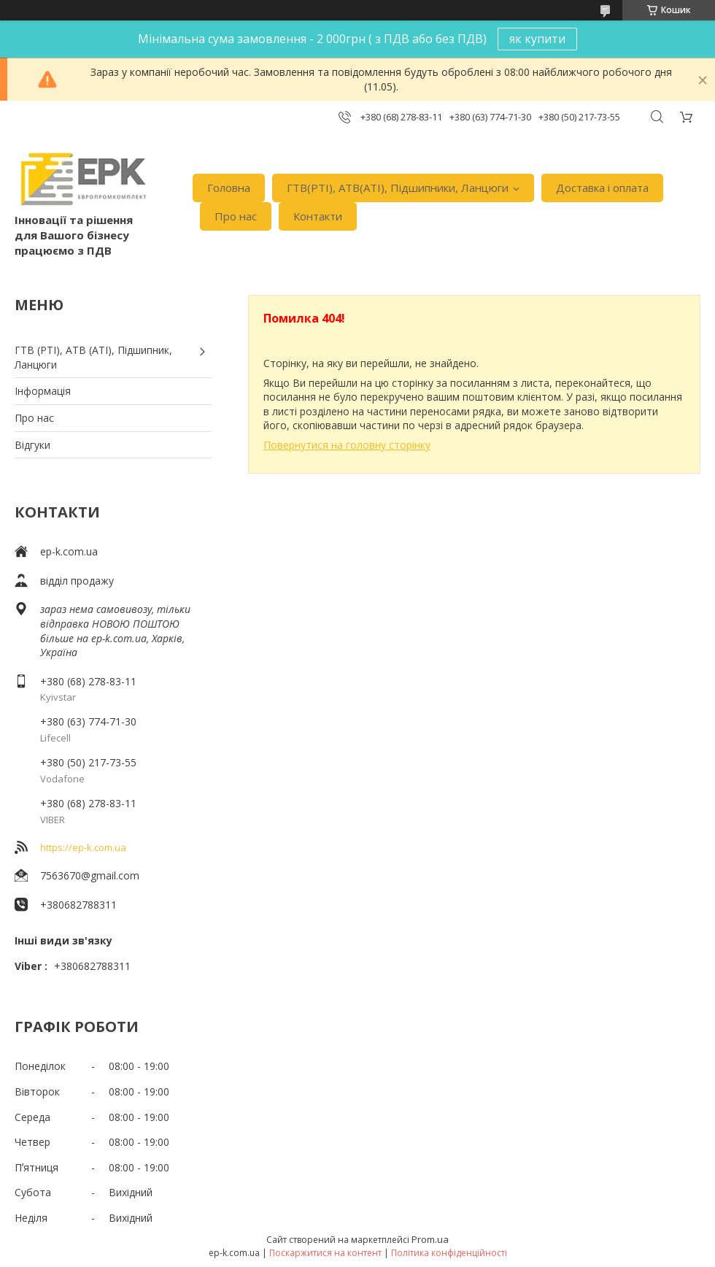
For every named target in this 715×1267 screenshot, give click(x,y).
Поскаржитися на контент (325, 1253)
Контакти (317, 216)
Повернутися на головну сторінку (346, 445)
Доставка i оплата (602, 187)
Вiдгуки (32, 445)
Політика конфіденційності (449, 1253)
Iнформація (43, 391)
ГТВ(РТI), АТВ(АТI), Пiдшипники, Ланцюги (398, 187)
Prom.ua (430, 1239)
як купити (537, 39)
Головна (228, 187)
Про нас (235, 216)
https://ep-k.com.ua (83, 847)
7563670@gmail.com (89, 875)
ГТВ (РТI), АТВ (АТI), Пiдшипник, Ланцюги (93, 357)
